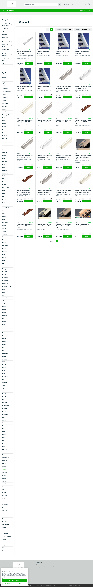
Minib (3, 362)
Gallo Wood (5, 208)
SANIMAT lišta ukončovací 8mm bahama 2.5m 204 (24, 156)
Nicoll (3, 370)
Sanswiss (4, 472)
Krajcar (4, 333)
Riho (3, 440)
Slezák (4, 492)
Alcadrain (5, 88)
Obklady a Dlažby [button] (5, 45)
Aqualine (4, 97)
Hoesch (4, 266)
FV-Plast (4, 205)
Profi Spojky (5, 405)
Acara (4, 77)
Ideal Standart (6, 283)
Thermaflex (5, 519)
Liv (3, 350)
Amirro (4, 94)
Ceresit (4, 149)
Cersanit (4, 152)
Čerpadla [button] (4, 34)
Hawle (4, 248)
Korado (4, 330)
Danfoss (4, 161)
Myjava (4, 367)
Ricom (4, 434)
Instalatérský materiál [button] (5, 38)
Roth (3, 455)
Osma (4, 388)
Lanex (4, 338)
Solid (3, 498)
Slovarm (4, 495)
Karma (4, 309)
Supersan (4, 510)
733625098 (70, 4)
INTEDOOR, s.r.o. (6, 286)
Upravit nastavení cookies (74, 585)
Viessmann (5, 533)
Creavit (4, 155)
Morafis (4, 365)
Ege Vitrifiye (5, 187)
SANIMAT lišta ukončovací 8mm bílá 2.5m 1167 (44, 156)
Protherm (4, 408)
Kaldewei (4, 306)
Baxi (3, 118)
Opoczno (4, 382)
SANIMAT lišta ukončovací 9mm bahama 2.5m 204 (44, 191)
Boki (3, 129)
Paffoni (4, 391)
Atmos (4, 109)
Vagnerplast (5, 524)
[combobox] (70, 29)
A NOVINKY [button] (5, 28)
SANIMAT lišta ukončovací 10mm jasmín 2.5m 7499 (24, 121)
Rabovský (5, 414)
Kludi (3, 324)
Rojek (3, 446)
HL (3, 263)
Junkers (4, 304)
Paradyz (4, 394)
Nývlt (3, 379)
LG (3, 347)
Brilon (4, 132)
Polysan (4, 402)
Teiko (3, 516)
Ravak (4, 420)
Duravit (4, 184)
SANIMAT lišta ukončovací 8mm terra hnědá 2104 (24, 191)
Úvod (5, 13)
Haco (3, 240)
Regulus (4, 426)
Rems (3, 431)
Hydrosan (5, 277)
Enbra (3, 190)
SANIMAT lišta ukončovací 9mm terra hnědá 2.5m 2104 (24, 226)
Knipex (4, 327)
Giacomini (5, 222)
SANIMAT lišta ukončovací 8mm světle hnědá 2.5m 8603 (83, 157)
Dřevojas (4, 179)
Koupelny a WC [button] (6, 42)
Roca (3, 443)
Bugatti (4, 141)
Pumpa (4, 411)
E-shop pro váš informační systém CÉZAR (46, 585)
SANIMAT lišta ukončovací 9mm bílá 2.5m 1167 (63, 191)
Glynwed (4, 228)
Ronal (3, 452)
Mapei (4, 356)
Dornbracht (5, 173)
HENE (3, 254)
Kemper (4, 312)
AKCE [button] (3, 31)
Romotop (4, 449)
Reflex (4, 423)
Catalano (4, 147)
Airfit (3, 86)
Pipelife (4, 397)
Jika (3, 301)
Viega (4, 530)
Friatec (4, 202)
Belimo (4, 120)
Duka (3, 181)
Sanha (4, 466)
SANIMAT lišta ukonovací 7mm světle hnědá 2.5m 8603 (63, 226)
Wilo (3, 545)
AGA (3, 80)
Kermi (3, 318)
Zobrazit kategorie (8, 10)
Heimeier (4, 251)
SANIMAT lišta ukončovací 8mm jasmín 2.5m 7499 (63, 156)
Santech (4, 475)
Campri (4, 144)
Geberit (4, 211)
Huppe (4, 274)
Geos (3, 219)
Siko (3, 490)
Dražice (4, 176)
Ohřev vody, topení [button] (5, 50)
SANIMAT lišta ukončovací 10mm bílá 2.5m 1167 (83, 87)
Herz (3, 260)
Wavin (4, 539)
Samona (4, 460)
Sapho (4, 478)
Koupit (28, 63)
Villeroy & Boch (6, 536)
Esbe (3, 193)
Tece (3, 513)
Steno (4, 501)
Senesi (4, 481)
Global (4, 225)
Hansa (4, 242)
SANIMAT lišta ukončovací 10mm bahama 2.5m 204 (63, 87)
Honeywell (5, 269)
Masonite (4, 359)
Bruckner (4, 135)
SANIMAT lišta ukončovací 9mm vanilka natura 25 (44, 225)
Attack (4, 112)
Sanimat (10, 13)
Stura (3, 507)
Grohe (4, 231)
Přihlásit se (82, 10)
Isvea (3, 292)
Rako (3, 417)
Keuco (4, 321)
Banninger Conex (7, 115)
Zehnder (4, 551)
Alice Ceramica (6, 91)
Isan (3, 289)
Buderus (4, 138)
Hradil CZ (4, 272)
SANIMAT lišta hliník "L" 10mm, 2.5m (24, 52)
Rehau (4, 428)
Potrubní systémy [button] (4, 54)
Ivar (3, 295)
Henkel (4, 257)
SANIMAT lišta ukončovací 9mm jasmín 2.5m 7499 (83, 191)
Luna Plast (5, 353)
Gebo (3, 213)
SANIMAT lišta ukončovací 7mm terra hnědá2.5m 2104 (83, 122)
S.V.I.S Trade (5, 458)
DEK (3, 167)
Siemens (4, 487)
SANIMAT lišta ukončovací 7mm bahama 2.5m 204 (44, 121)
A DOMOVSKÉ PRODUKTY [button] (6, 24)
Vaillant (4, 527)
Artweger (4, 106)
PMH (3, 399)
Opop (3, 385)
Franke (4, 199)
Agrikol (4, 83)
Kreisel (4, 336)
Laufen (4, 341)
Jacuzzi (4, 298)
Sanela (4, 463)
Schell (4, 484)
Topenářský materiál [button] (5, 59)
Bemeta (4, 123)
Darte (3, 164)
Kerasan (4, 315)
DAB (3, 158)
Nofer (3, 373)
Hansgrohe (5, 245)
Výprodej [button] (4, 63)
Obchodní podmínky (41, 564)
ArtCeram (5, 103)
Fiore (3, 196)
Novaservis (5, 376)
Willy (3, 542)
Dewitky (4, 170)
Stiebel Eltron (5, 504)
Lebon (4, 344)
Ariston (4, 100)
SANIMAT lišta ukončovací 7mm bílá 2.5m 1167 (63, 121)
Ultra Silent (5, 522)
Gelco (4, 216)
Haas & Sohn (5, 237)
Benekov (4, 126)
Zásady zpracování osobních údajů (45, 567)
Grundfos (4, 234)
